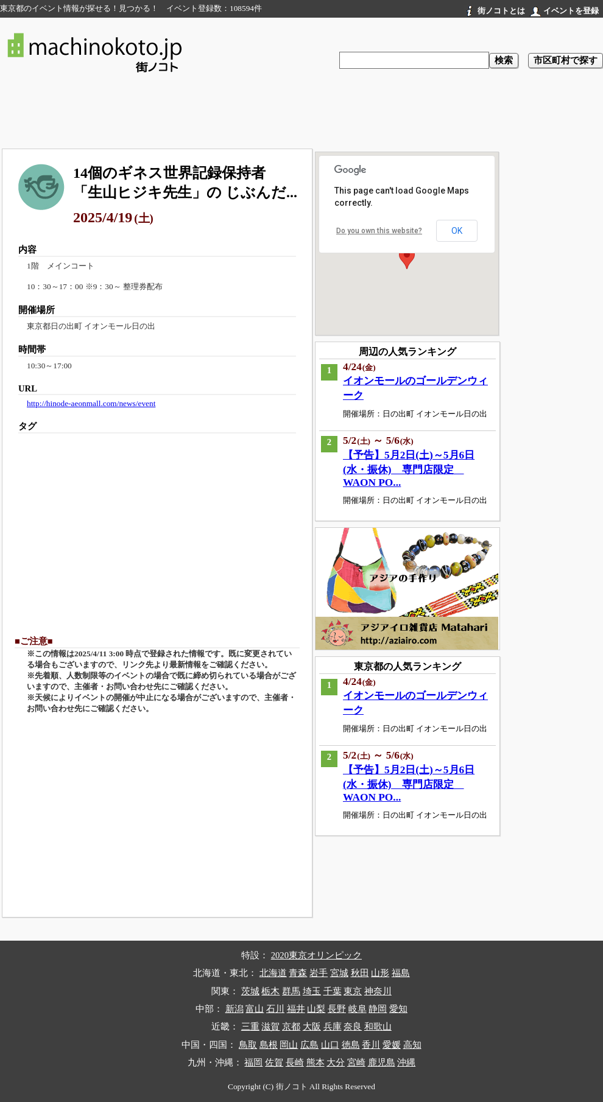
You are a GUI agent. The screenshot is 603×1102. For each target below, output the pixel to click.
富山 (254, 1009)
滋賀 (270, 1026)
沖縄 (406, 1062)
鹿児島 (381, 1062)
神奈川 (378, 991)
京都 (291, 1026)
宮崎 (356, 1062)
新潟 (234, 1009)
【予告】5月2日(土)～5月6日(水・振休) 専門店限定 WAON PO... (408, 468)
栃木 (270, 991)
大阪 (312, 1026)
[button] (407, 258)
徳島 (351, 1045)
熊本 (315, 1062)
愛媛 (392, 1045)
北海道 (273, 973)
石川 (275, 1009)
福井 (296, 1009)
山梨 (316, 1009)
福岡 (253, 1062)
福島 (401, 973)
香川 (371, 1045)
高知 (412, 1045)
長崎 (295, 1062)
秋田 (360, 973)
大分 (335, 1062)
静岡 (377, 1009)
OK (456, 231)
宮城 (339, 973)
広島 (309, 1045)
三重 (250, 1026)
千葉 (332, 991)
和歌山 (378, 1026)
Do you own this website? (379, 230)
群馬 (291, 991)
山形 (380, 973)
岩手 (318, 973)
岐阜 (357, 1009)
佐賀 (274, 1062)
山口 (330, 1045)
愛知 (398, 1009)
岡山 (289, 1045)
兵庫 (332, 1026)
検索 (504, 60)
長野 (337, 1009)
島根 (268, 1045)
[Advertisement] (301, 113)
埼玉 (312, 991)
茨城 (250, 991)
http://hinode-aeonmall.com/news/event (91, 403)
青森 (298, 973)
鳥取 (248, 1045)
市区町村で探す (566, 60)
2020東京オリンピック (316, 955)
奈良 (353, 1026)
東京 (353, 991)
